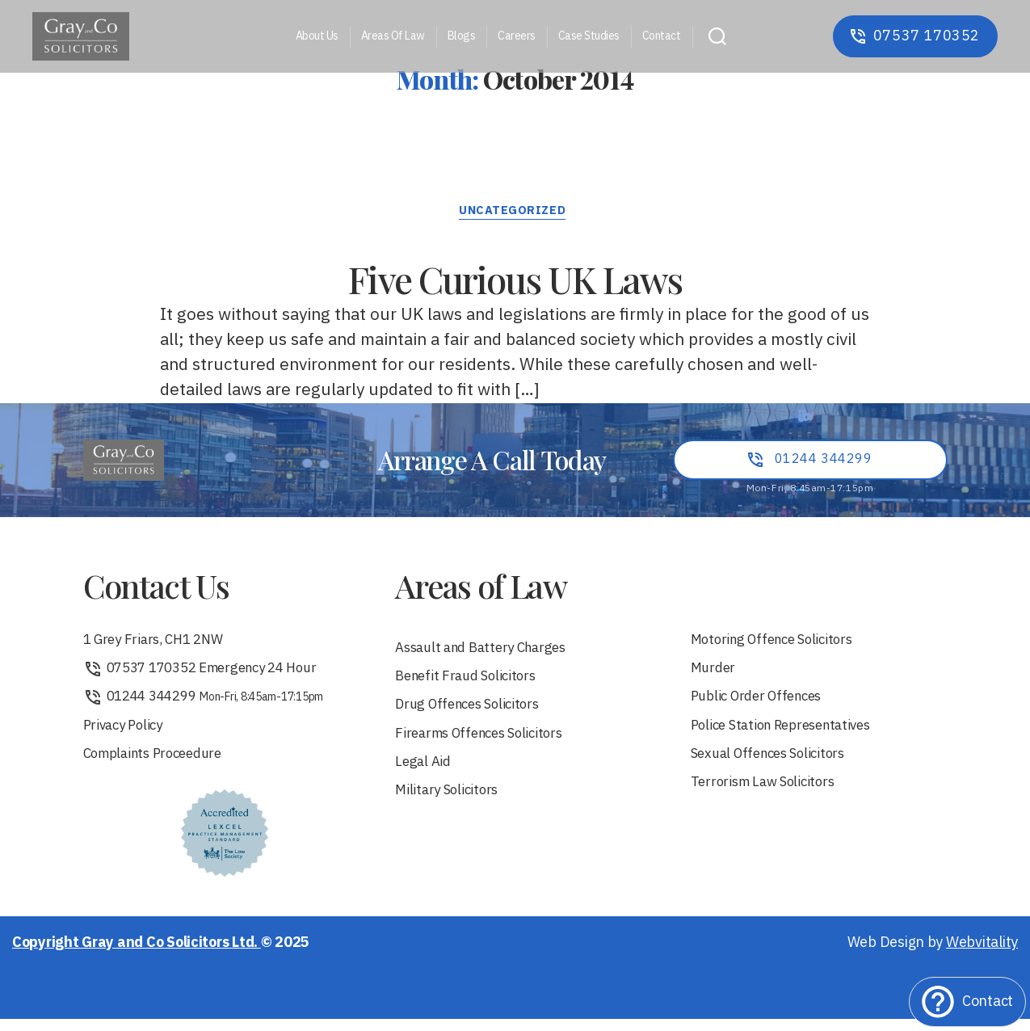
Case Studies (589, 37)
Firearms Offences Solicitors (486, 744)
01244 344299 (208, 706)
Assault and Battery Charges (488, 654)
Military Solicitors (450, 803)
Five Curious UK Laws (515, 276)
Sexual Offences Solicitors (774, 765)
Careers (517, 37)
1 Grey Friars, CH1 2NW (159, 646)
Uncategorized (515, 215)
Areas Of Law (393, 37)
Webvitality (982, 955)
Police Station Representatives (790, 736)
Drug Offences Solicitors (474, 714)
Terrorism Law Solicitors (769, 795)
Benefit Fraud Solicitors (471, 684)
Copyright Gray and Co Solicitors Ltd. (136, 955)
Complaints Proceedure (159, 765)
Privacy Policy (126, 736)
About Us (317, 37)
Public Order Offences (763, 706)
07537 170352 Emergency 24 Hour (210, 676)
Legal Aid (424, 774)
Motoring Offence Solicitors (779, 646)
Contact (661, 37)
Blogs (462, 37)
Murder (715, 676)
